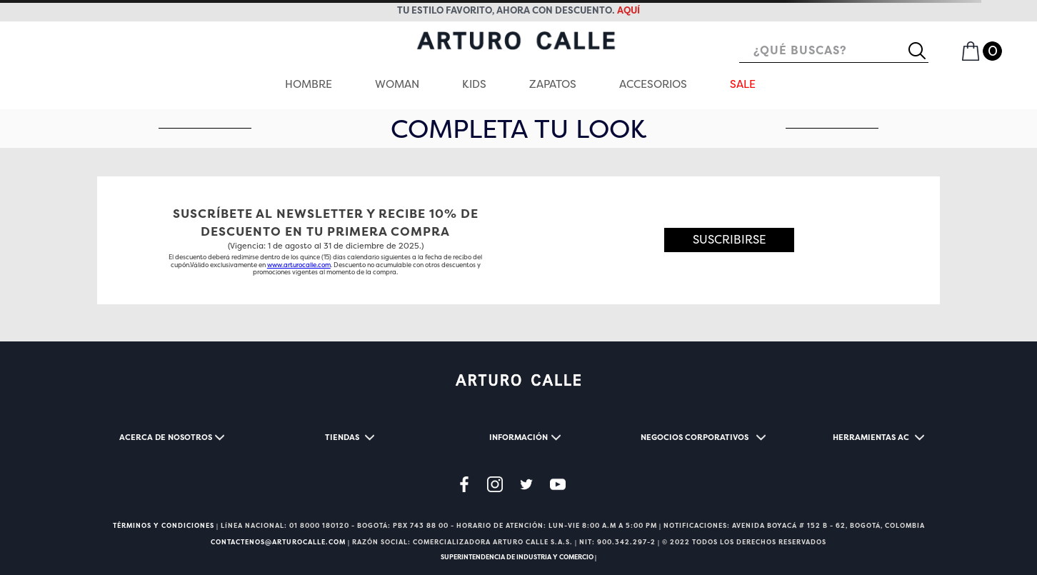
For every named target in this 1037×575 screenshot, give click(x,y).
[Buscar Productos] (923, 50)
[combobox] (833, 51)
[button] (729, 240)
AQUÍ (628, 10)
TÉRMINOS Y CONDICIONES (163, 525)
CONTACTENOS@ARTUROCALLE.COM (278, 542)
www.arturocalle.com (299, 265)
